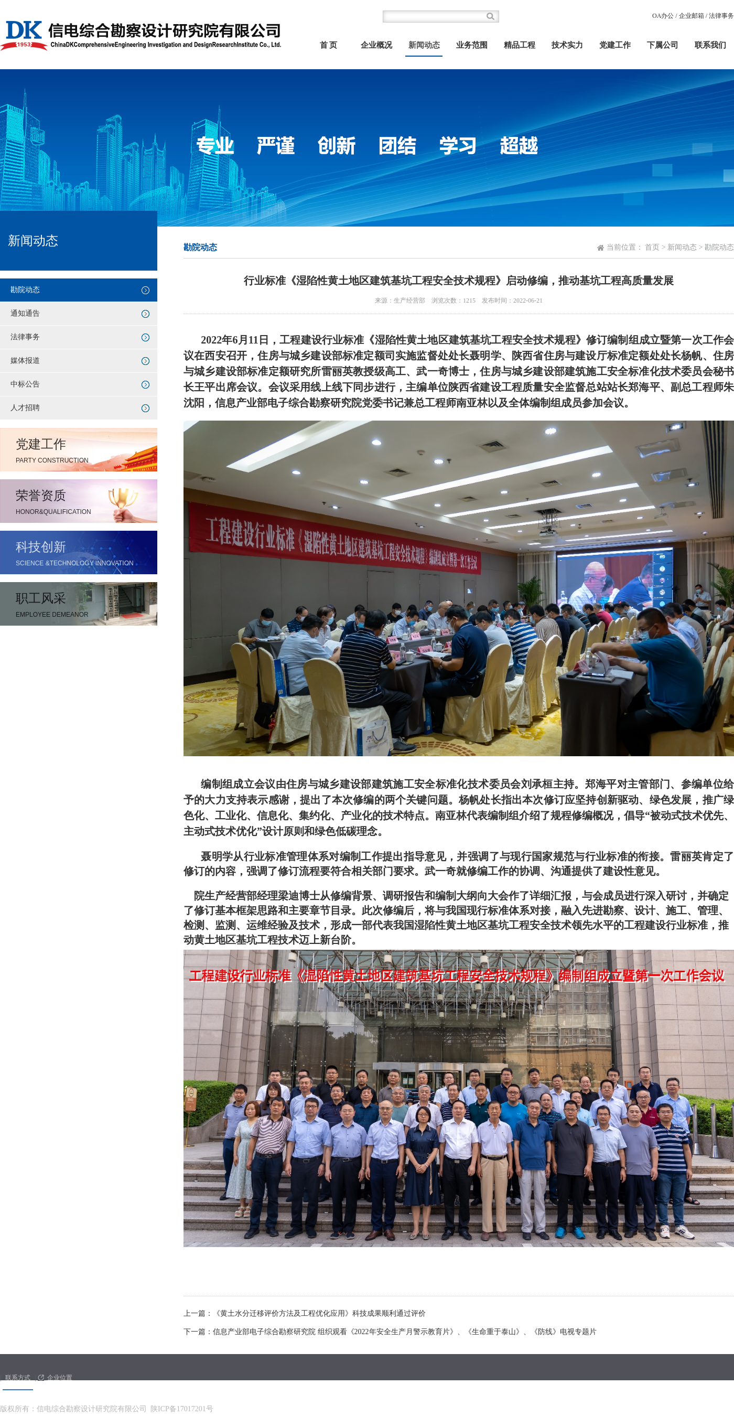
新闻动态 (424, 45)
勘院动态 (25, 290)
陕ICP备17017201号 (181, 1409)
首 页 (329, 45)
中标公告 (25, 384)
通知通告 (25, 313)
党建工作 (615, 45)
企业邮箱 (691, 15)
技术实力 (567, 45)
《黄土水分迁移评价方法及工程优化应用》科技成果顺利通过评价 (319, 1313)
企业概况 (376, 45)
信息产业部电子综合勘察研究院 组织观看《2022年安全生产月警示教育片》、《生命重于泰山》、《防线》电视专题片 (405, 1332)
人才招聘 (25, 408)
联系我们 (710, 45)
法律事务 (721, 15)
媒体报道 (25, 360)
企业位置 (59, 1377)
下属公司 (662, 45)
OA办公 (663, 15)
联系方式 (17, 1377)
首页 (652, 247)
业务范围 (472, 45)
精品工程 (519, 45)
